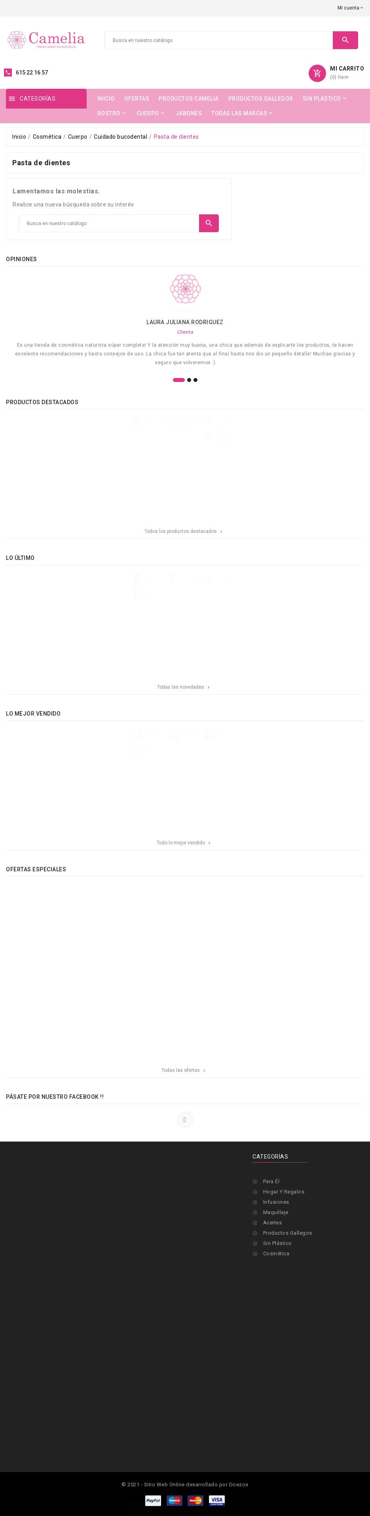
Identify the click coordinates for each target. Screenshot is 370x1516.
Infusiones (276, 1202)
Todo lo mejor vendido (184, 843)
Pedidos (27, 1457)
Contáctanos (155, 1341)
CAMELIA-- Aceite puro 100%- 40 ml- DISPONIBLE (251, 737)
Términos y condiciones (169, 1310)
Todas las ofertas (184, 1070)
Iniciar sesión (156, 1351)
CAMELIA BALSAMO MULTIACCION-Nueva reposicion (191, 737)
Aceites (272, 1223)
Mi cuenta (152, 1362)
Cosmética (276, 1253)
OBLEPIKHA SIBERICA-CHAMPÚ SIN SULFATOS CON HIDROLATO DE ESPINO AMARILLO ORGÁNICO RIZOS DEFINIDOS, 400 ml (193, 427)
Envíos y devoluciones (167, 1290)
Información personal (43, 1447)
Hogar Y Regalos (284, 1192)
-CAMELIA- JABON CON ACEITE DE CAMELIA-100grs (136, 763)
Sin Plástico (277, 1243)
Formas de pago (160, 1331)
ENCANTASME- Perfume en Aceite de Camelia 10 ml (138, 581)
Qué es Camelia (159, 1320)
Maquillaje (275, 1212)
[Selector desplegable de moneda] (351, 8)
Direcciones (31, 1478)
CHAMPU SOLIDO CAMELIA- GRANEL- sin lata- (136, 737)
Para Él (271, 1181)
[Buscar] (219, 40)
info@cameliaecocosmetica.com (62, 1319)
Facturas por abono (41, 1467)
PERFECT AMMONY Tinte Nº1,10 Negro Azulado (251, 426)
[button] (179, 380)
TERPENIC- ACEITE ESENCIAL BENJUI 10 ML (136, 426)
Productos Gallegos (287, 1233)
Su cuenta (21, 1422)
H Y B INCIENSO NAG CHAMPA (134, 607)
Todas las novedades (184, 687)
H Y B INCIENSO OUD (248, 581)
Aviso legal (153, 1300)
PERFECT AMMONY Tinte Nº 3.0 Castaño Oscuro (251, 451)
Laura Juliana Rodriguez (185, 322)
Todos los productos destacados (184, 531)
